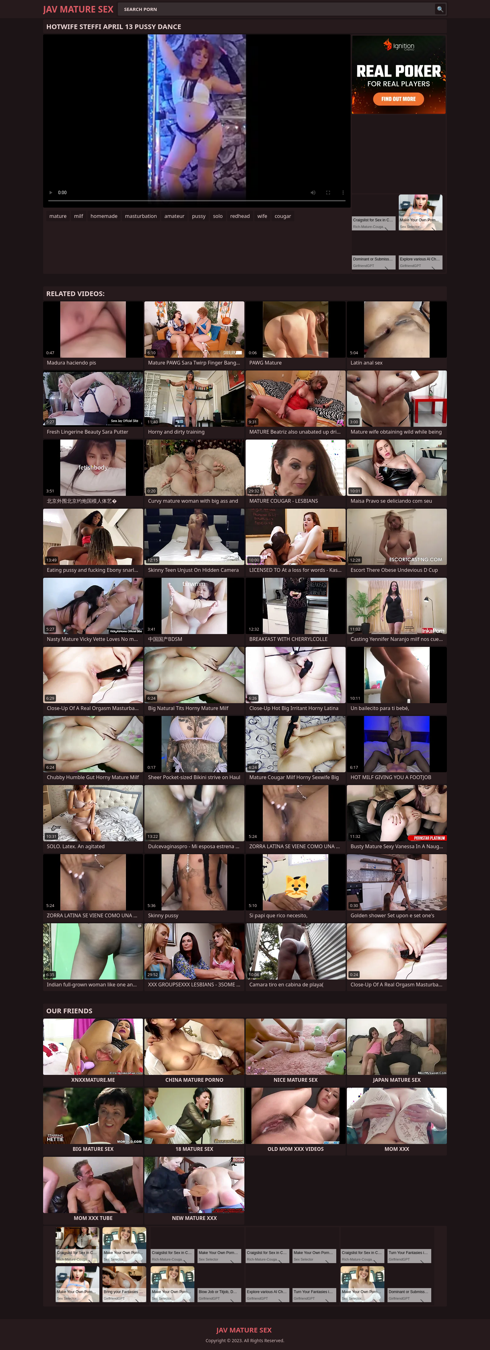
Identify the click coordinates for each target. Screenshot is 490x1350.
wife (262, 216)
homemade (104, 216)
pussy (198, 216)
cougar (283, 216)
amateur (174, 216)
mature (58, 216)
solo (218, 216)
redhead (240, 216)
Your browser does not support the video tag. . (197, 121)
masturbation (141, 216)
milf (78, 216)
